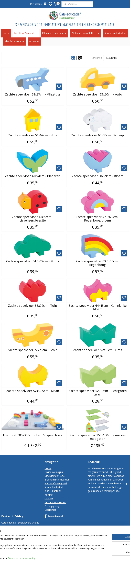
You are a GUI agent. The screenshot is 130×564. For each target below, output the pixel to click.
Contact (49, 498)
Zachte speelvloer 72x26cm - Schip (32, 350)
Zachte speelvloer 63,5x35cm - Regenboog (98, 263)
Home (6, 33)
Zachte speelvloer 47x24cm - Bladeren (32, 176)
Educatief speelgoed (56, 483)
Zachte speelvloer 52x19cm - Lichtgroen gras (98, 392)
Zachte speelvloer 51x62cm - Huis (32, 135)
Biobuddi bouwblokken (85, 33)
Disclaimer (50, 509)
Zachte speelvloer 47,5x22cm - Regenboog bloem (98, 218)
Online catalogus (54, 472)
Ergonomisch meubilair (57, 479)
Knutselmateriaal (115, 33)
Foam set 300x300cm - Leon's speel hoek (32, 435)
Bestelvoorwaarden (55, 502)
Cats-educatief (54, 516)
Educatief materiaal (54, 33)
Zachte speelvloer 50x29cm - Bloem (97, 176)
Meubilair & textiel (25, 33)
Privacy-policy (52, 506)
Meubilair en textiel (55, 475)
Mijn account (38, 4)
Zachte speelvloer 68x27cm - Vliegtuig (32, 94)
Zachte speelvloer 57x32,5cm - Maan (32, 391)
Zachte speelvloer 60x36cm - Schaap (97, 135)
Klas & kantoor (15, 41)
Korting (48, 494)
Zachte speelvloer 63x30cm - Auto (97, 94)
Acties (34, 41)
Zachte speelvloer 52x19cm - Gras (97, 350)
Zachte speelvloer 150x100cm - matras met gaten (98, 437)
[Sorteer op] (114, 58)
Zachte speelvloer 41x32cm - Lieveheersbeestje (32, 218)
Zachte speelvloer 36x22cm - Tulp (32, 305)
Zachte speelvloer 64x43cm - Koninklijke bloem (98, 307)
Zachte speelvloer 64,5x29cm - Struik (32, 261)
